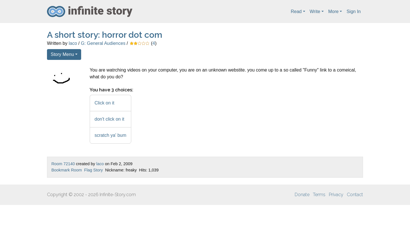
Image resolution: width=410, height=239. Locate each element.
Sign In (354, 11)
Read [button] (296, 11)
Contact (355, 194)
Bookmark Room (66, 170)
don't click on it (109, 119)
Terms (319, 194)
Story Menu (62, 54)
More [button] (333, 11)
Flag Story (93, 170)
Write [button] (315, 11)
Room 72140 (63, 164)
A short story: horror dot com (104, 35)
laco (73, 43)
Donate (302, 194)
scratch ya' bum (110, 135)
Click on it (104, 102)
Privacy (336, 194)
